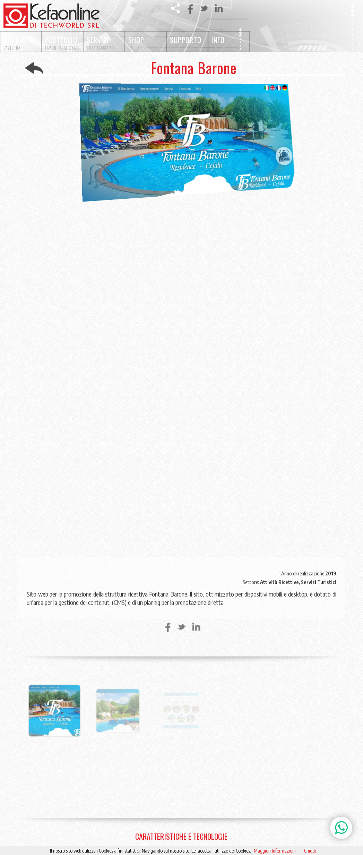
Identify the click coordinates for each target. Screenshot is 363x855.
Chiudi (310, 851)
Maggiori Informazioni (275, 851)
